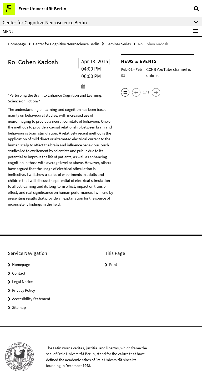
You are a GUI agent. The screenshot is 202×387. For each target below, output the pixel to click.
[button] (125, 92)
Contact (18, 273)
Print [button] (113, 264)
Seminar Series (119, 43)
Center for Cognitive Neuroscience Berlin (66, 43)
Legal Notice (22, 281)
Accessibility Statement (31, 298)
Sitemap (19, 307)
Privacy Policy (23, 290)
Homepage (17, 43)
